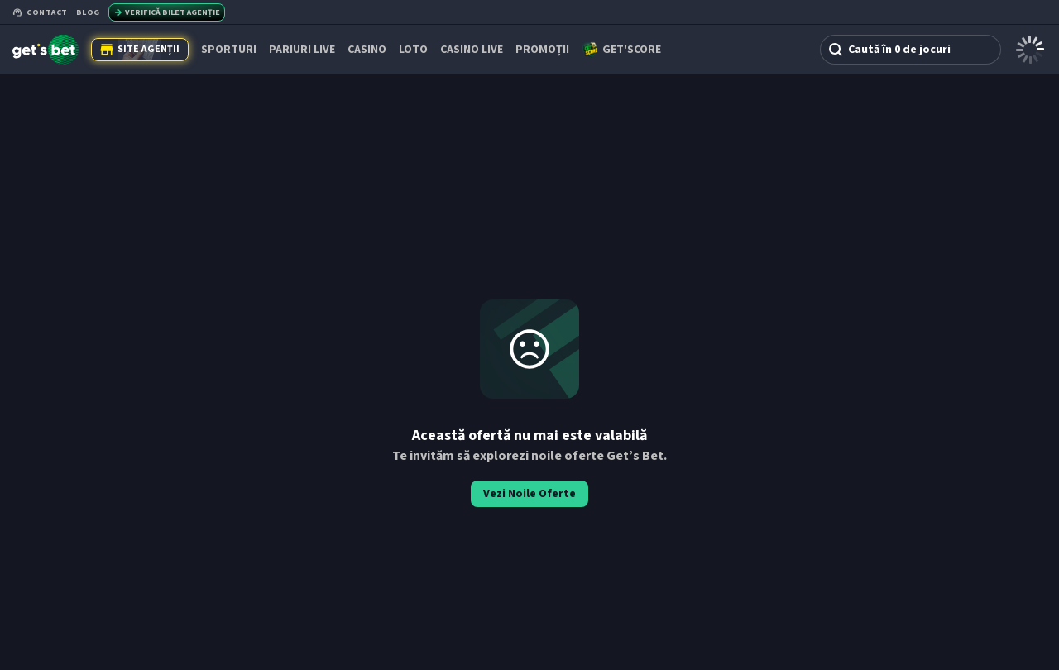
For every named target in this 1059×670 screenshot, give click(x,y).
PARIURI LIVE (302, 49)
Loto (413, 49)
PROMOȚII (542, 49)
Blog (88, 12)
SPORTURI (228, 49)
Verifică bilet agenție (166, 12)
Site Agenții (140, 49)
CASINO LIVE (471, 49)
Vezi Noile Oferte (529, 494)
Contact (40, 12)
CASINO (366, 49)
